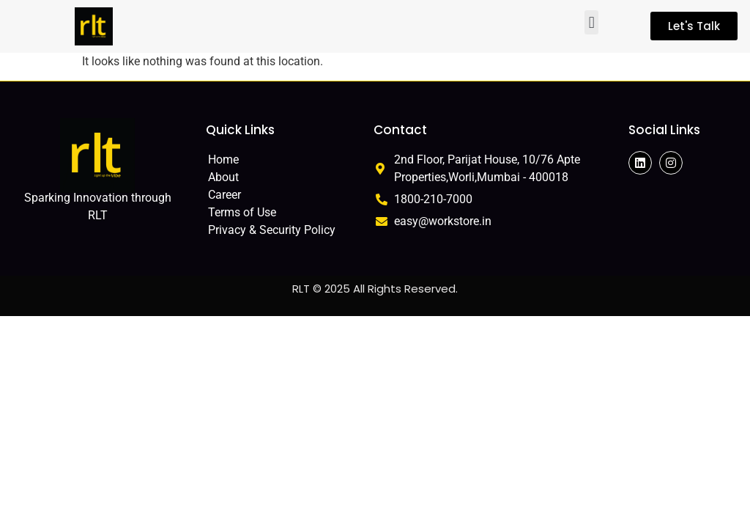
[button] (591, 22)
